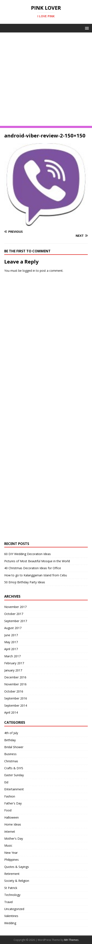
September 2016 (15, 698)
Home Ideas (12, 824)
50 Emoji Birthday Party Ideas (24, 582)
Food (7, 810)
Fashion (9, 796)
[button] (86, 28)
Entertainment (14, 789)
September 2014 (15, 705)
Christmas (11, 761)
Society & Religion (16, 881)
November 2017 (15, 607)
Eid (6, 782)
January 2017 (13, 670)
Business (10, 754)
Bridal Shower (13, 747)
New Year (11, 853)
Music (8, 845)
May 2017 (11, 642)
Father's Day (13, 803)
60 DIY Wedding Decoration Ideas (27, 554)
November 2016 (15, 684)
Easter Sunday (14, 775)
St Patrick (10, 888)
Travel (8, 902)
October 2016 (13, 691)
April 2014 (11, 712)
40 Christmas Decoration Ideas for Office (32, 568)
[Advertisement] (46, 80)
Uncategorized (14, 909)
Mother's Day (13, 838)
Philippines (11, 860)
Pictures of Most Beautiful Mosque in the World (37, 561)
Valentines (11, 916)
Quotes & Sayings (16, 867)
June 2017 (11, 635)
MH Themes (71, 940)
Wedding (10, 923)
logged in (29, 271)
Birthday (10, 740)
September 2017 (15, 621)
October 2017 (13, 614)
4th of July (11, 733)
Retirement (12, 874)
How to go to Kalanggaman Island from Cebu (35, 575)
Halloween (11, 817)
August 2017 (12, 628)
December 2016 (15, 677)
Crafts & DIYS (13, 768)
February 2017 (14, 663)
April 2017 (11, 649)
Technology (12, 895)
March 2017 (12, 656)
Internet (9, 832)
